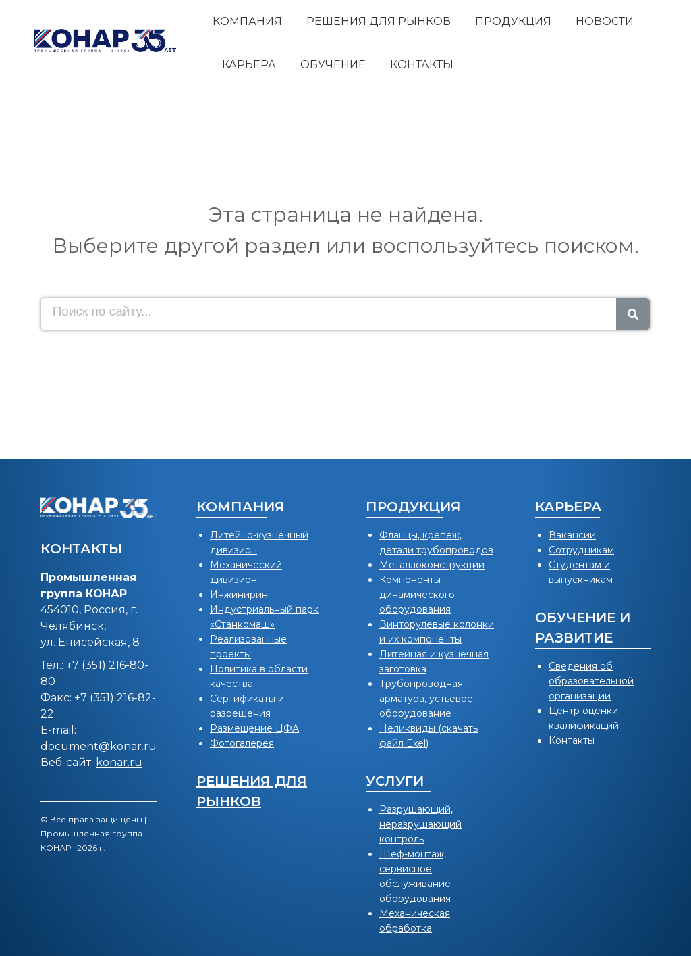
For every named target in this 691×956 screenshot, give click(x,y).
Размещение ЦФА (254, 728)
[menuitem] (247, 21)
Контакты (572, 740)
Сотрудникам (581, 550)
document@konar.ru (98, 746)
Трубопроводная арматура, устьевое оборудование (426, 699)
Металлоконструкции (432, 565)
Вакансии (572, 535)
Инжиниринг (241, 594)
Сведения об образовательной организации (591, 681)
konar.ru (119, 762)
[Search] (633, 314)
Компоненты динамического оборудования (417, 594)
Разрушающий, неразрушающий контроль (420, 824)
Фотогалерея (242, 743)
